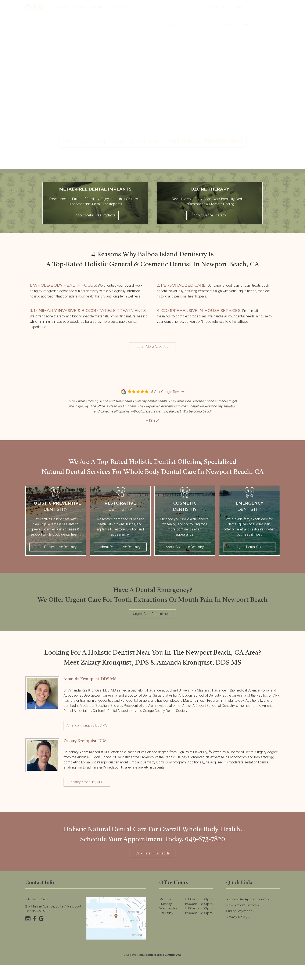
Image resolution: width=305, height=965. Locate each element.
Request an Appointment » (247, 899)
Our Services (203, 24)
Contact (273, 24)
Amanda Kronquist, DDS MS (87, 725)
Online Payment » (240, 911)
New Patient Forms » (242, 905)
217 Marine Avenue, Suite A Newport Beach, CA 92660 (53, 909)
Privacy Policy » (238, 917)
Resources (251, 24)
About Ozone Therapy (210, 215)
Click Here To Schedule (153, 853)
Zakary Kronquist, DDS (86, 782)
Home (157, 24)
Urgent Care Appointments (152, 614)
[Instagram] (27, 7)
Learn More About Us (152, 347)
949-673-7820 (264, 7)
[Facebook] (34, 7)
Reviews (228, 24)
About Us (178, 24)
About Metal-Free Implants (95, 215)
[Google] (41, 7)
